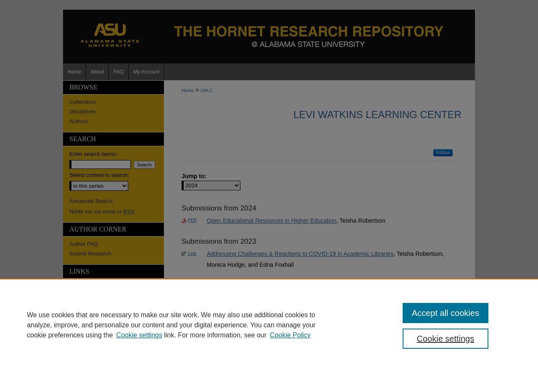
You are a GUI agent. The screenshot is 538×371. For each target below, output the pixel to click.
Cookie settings (139, 335)
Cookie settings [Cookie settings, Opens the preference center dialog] (446, 338)
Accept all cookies (445, 313)
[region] (269, 325)
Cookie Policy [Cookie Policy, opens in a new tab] (290, 335)
